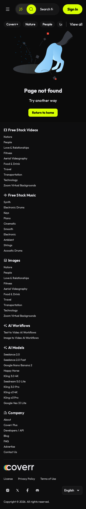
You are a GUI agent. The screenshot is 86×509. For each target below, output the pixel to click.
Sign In (72, 9)
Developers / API (14, 430)
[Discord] (37, 490)
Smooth (8, 229)
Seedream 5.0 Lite (14, 381)
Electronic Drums (14, 207)
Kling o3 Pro (11, 397)
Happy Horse (11, 370)
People (8, 142)
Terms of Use (48, 478)
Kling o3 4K (11, 392)
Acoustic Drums (13, 250)
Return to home (43, 113)
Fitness (8, 153)
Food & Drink (12, 163)
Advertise (9, 446)
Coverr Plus (10, 425)
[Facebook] (27, 490)
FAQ (6, 441)
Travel (7, 169)
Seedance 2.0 (12, 354)
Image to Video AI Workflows (21, 337)
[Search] (31, 9)
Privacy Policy (26, 478)
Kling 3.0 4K (11, 376)
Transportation (13, 174)
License (8, 478)
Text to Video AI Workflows (20, 332)
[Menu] (8, 9)
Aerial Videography (15, 158)
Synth (7, 202)
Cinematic (10, 223)
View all (76, 24)
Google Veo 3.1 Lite (15, 403)
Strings (8, 245)
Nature (8, 136)
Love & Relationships (16, 147)
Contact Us (10, 452)
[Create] (21, 9)
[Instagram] (8, 490)
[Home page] (19, 468)
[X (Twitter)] (18, 490)
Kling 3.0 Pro (11, 386)
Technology (11, 180)
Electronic (10, 234)
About (7, 419)
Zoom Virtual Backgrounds (20, 185)
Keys (6, 212)
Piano (7, 218)
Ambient (9, 239)
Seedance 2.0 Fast (15, 360)
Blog (6, 436)
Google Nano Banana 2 (18, 365)
